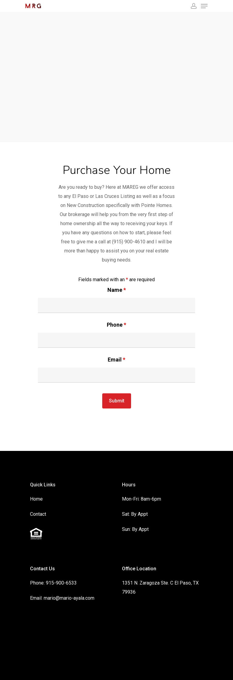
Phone (116, 325)
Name (116, 290)
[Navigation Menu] (204, 6)
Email (116, 359)
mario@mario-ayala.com (69, 598)
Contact (38, 514)
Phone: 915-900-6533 (53, 583)
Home (36, 499)
